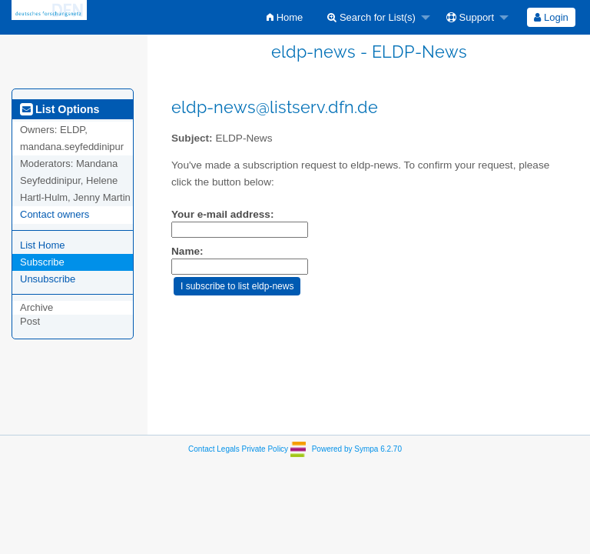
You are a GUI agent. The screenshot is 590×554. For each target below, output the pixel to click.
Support (470, 17)
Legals (228, 449)
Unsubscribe (47, 279)
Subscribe (42, 262)
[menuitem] (284, 17)
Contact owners (54, 214)
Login (551, 17)
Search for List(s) (371, 17)
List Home (42, 245)
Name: (187, 251)
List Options (59, 109)
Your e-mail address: (222, 214)
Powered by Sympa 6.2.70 (357, 449)
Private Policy (265, 449)
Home (285, 17)
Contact (201, 449)
